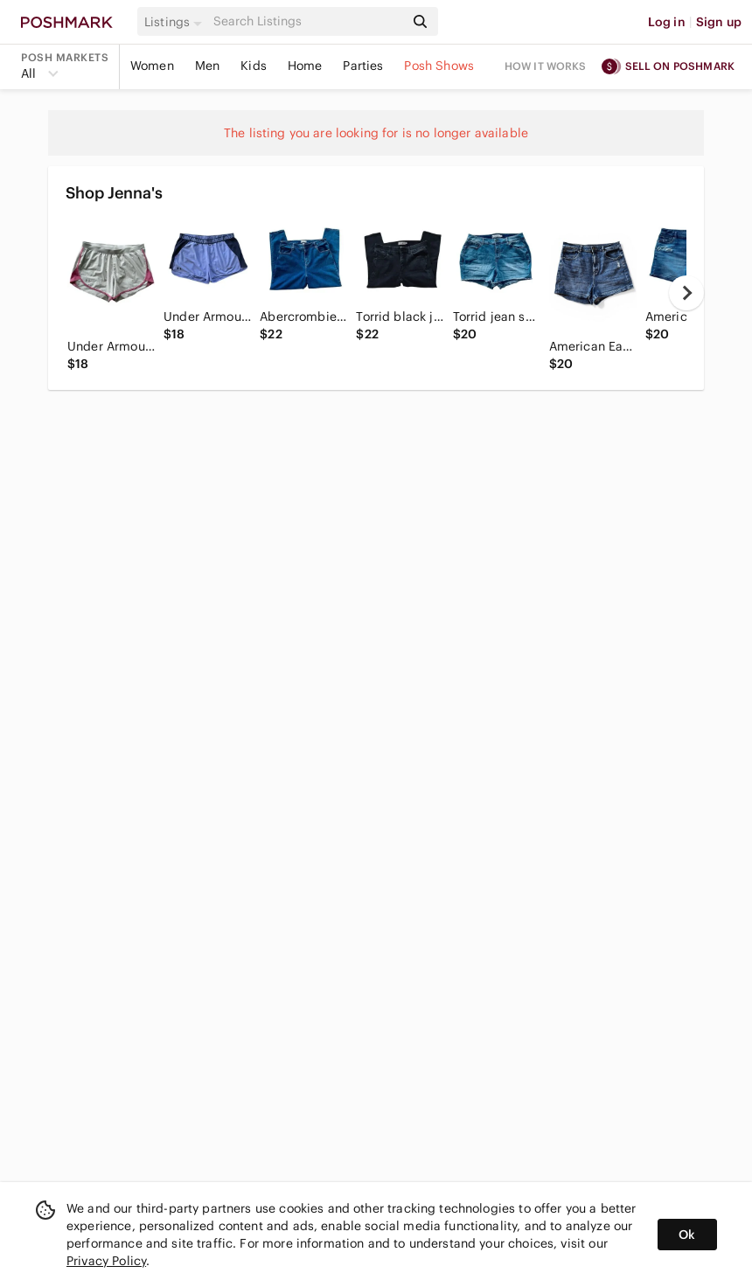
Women (152, 65)
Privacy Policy (106, 1261)
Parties (363, 65)
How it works (546, 66)
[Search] (307, 21)
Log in (667, 22)
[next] (686, 292)
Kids (253, 65)
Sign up (719, 22)
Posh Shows (439, 65)
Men (207, 65)
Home (305, 65)
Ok (687, 1234)
